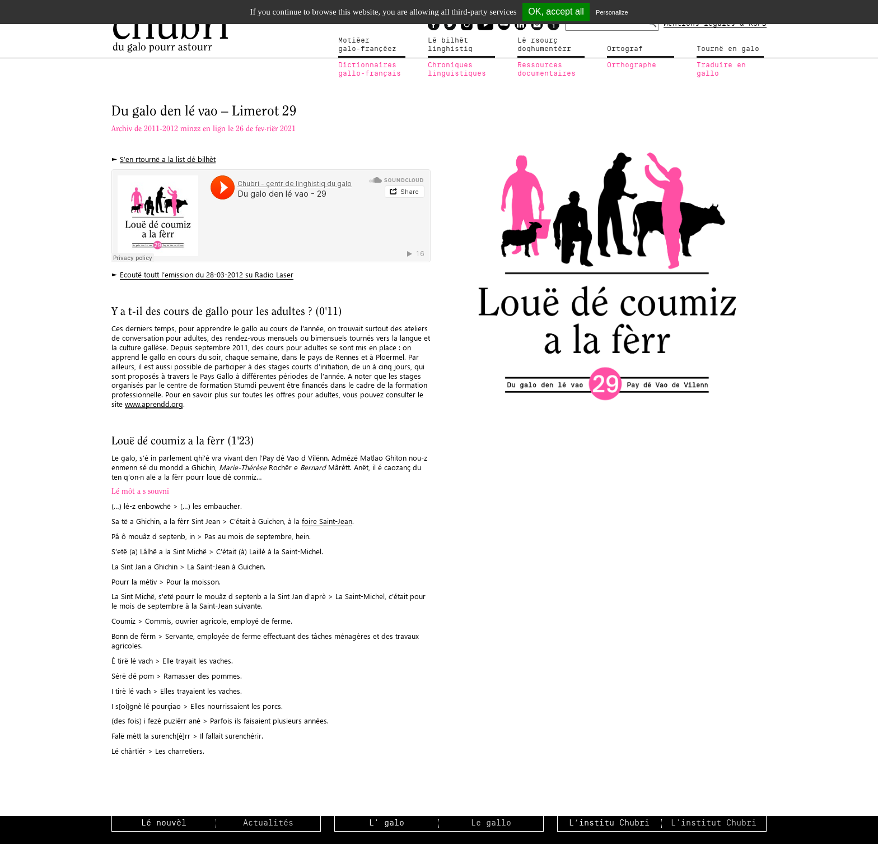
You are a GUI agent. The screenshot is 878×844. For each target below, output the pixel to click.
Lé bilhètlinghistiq (450, 44)
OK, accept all (556, 11)
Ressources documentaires (546, 69)
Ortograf (625, 49)
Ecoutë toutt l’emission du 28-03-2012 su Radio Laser (206, 274)
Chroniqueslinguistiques (457, 69)
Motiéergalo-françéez (367, 44)
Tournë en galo (728, 49)
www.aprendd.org (154, 404)
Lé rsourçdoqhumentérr (544, 44)
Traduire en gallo (721, 69)
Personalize (612, 12)
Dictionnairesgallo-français (369, 69)
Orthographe (631, 65)
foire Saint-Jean (327, 521)
